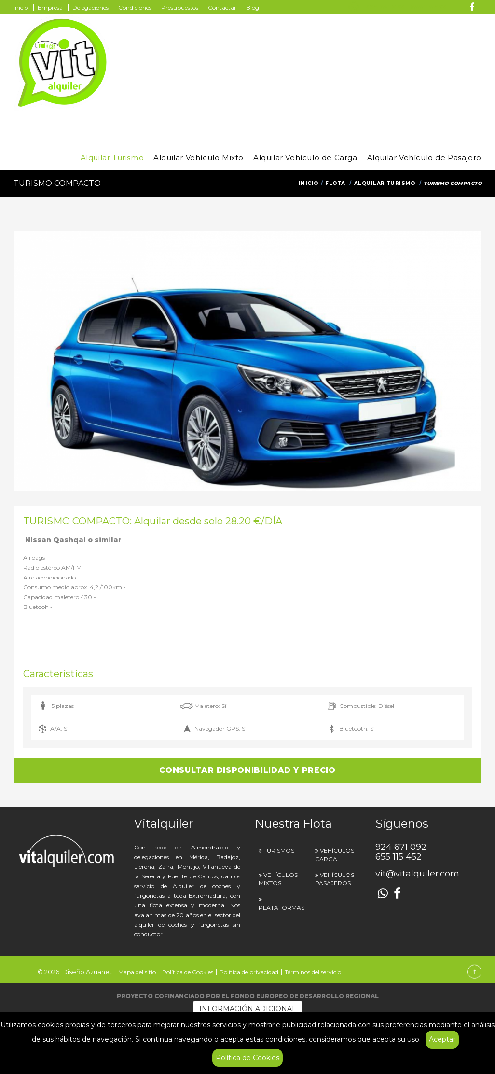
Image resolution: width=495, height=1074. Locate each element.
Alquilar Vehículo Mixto (198, 157)
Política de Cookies (247, 1057)
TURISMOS (278, 850)
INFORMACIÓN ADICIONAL (247, 1008)
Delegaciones (90, 7)
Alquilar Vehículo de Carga (305, 157)
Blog (252, 7)
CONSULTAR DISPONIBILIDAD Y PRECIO (247, 770)
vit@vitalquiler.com (417, 873)
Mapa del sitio (137, 971)
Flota (335, 183)
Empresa (50, 7)
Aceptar (442, 1039)
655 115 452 (428, 7)
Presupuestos (179, 7)
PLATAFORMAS (281, 907)
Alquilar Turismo (112, 157)
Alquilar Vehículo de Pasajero (424, 157)
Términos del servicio (313, 971)
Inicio (21, 7)
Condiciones (134, 7)
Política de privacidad (249, 971)
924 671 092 (384, 7)
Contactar (222, 7)
